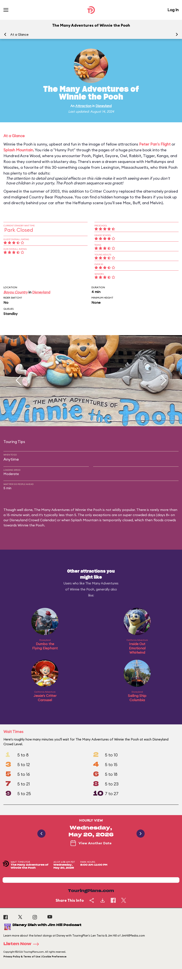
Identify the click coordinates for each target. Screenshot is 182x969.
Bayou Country (15, 292)
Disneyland (104, 106)
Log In (173, 9)
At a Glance (19, 34)
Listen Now (22, 944)
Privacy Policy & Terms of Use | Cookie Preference (35, 956)
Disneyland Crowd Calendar (32, 520)
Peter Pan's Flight (155, 144)
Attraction (83, 106)
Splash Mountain (18, 149)
